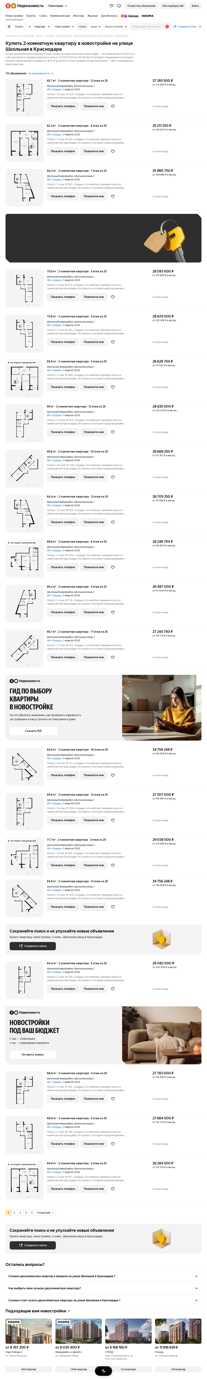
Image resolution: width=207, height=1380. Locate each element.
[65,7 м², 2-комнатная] (26, 99)
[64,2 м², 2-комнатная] (26, 189)
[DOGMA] (147, 16)
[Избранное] (111, 6)
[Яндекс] (8, 5)
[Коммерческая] (60, 16)
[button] (119, 6)
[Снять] (43, 16)
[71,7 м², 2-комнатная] (26, 858)
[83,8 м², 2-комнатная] (26, 768)
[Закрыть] (200, 26)
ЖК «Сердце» (54, 89)
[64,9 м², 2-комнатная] (26, 1182)
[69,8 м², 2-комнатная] (26, 560)
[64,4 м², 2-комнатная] (26, 515)
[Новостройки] (15, 16)
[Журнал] (93, 16)
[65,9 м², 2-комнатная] (26, 470)
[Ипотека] (78, 16)
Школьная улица (83, 86)
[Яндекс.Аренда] (129, 16)
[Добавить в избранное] (113, 106)
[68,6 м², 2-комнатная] (26, 1092)
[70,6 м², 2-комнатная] (26, 290)
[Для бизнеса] (109, 16)
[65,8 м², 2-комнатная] (26, 380)
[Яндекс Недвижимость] (27, 5)
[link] (195, 6)
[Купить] (31, 16)
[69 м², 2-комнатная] (26, 425)
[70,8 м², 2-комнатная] (26, 335)
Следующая (45, 1212)
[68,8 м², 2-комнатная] (26, 1137)
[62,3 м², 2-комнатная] (26, 144)
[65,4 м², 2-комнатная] (26, 605)
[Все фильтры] (9, 26)
